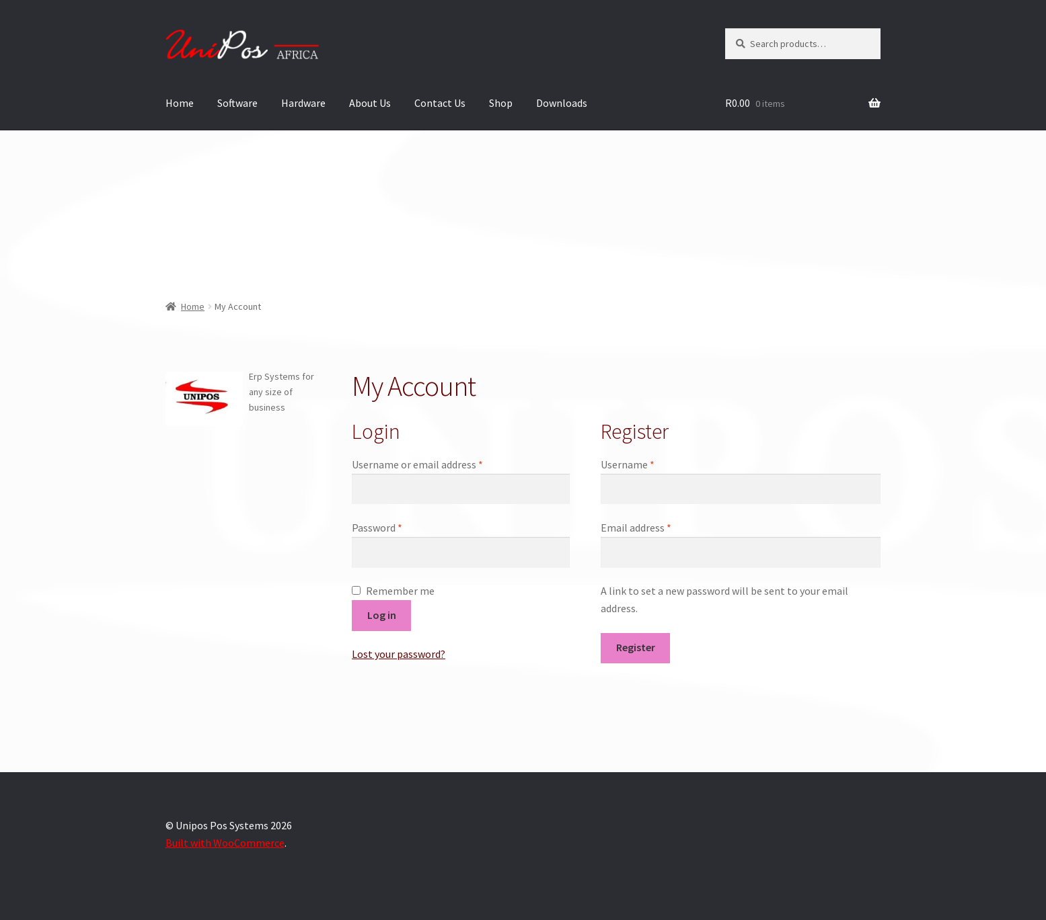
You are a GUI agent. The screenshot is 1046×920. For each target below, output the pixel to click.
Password (397, 526)
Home (179, 103)
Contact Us (439, 103)
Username (647, 463)
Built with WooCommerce (225, 842)
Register (635, 647)
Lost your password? (398, 654)
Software (237, 103)
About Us (370, 103)
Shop (501, 103)
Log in (381, 615)
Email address (656, 526)
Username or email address (437, 463)
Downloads (561, 103)
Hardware (303, 103)
